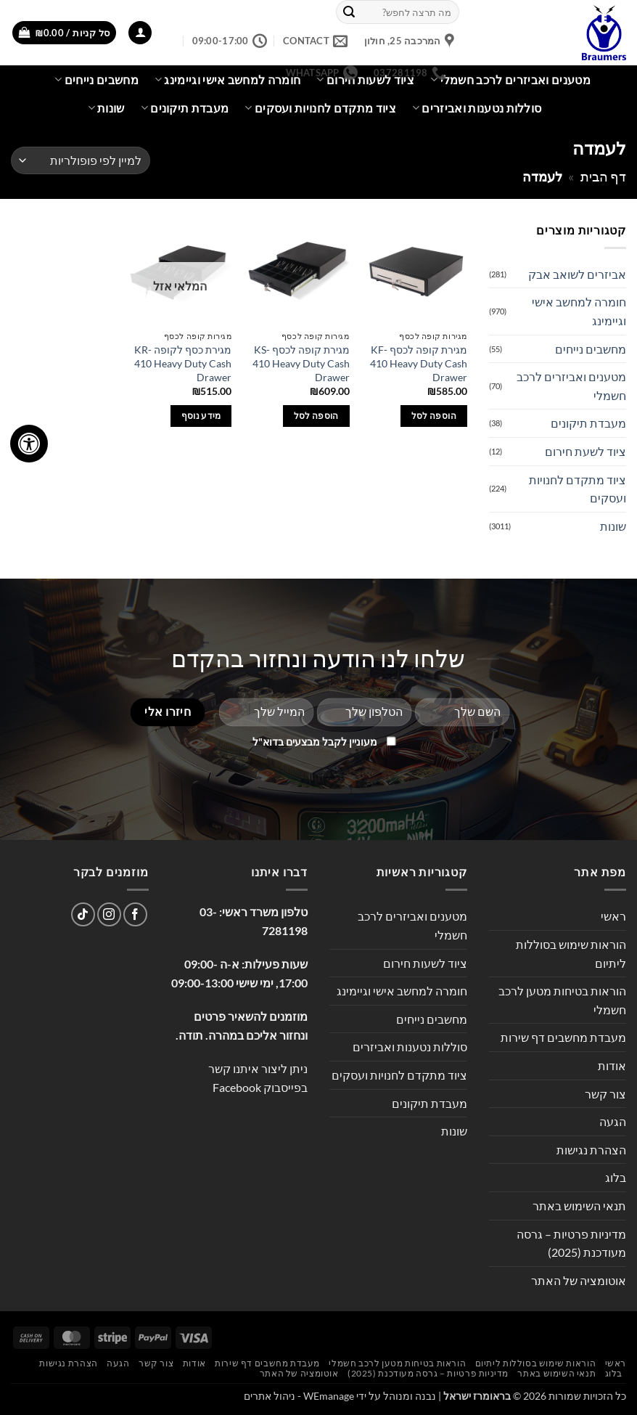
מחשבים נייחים (96, 80)
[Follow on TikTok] (83, 914)
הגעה (612, 1121)
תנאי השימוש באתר (579, 1205)
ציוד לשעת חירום (585, 451)
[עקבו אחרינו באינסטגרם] (109, 914)
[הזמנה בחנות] (80, 161)
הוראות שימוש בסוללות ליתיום (571, 953)
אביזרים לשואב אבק (577, 274)
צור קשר (605, 1094)
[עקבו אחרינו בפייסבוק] (135, 914)
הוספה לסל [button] (433, 415)
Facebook (237, 1087)
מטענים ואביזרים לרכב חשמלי (510, 80)
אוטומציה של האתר (578, 1280)
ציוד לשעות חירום (425, 963)
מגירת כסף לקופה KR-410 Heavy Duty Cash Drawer (182, 363)
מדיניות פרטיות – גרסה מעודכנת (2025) (571, 1243)
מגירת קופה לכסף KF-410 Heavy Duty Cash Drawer (418, 363)
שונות (106, 108)
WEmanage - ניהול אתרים (299, 1396)
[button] (140, 33)
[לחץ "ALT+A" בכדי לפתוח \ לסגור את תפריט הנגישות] (29, 443)
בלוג (615, 1177)
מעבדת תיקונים (185, 108)
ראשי (613, 916)
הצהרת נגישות (591, 1150)
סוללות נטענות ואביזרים (477, 108)
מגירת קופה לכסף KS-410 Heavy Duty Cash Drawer (301, 363)
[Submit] (349, 12)
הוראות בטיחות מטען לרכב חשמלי (562, 1000)
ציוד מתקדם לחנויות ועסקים (320, 108)
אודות (612, 1065)
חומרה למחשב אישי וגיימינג (579, 311)
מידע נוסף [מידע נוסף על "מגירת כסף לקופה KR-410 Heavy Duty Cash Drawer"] (201, 415)
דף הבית (603, 176)
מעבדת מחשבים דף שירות (563, 1037)
